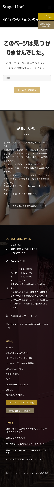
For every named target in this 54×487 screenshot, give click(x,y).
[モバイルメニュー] (49, 7)
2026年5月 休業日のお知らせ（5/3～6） (26, 444)
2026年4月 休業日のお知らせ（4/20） (25, 459)
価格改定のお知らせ (15, 438)
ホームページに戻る (27, 90)
